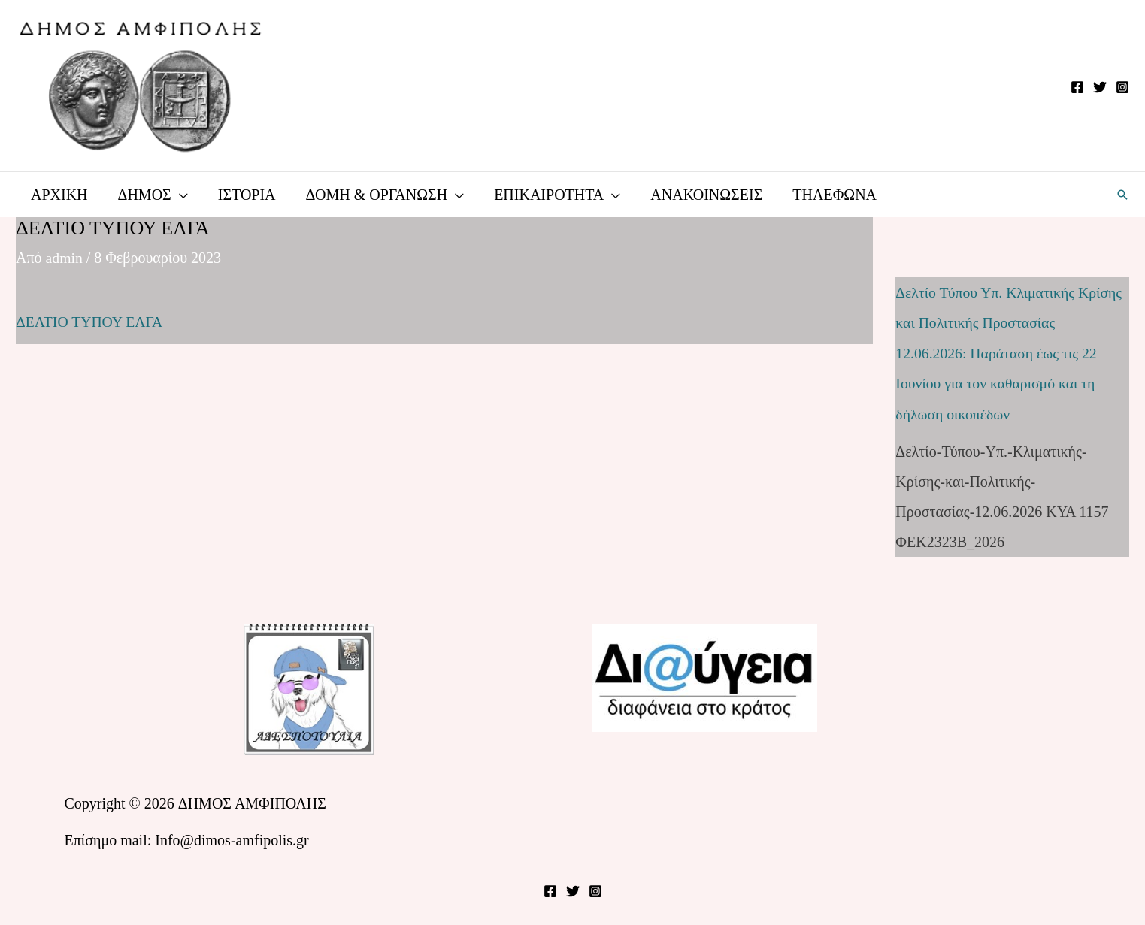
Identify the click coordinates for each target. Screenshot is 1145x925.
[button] (1122, 194)
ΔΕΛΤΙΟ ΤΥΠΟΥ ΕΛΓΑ (90, 321)
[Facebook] (1077, 87)
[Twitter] (1100, 87)
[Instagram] (1122, 87)
